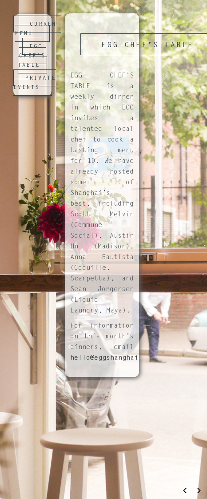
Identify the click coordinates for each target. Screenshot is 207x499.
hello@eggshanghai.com (112, 358)
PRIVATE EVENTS (34, 83)
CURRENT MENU (38, 29)
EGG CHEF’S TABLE (32, 56)
